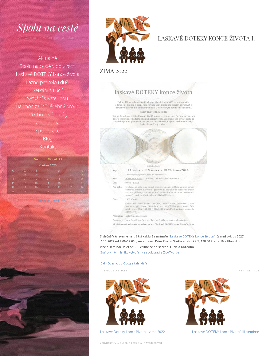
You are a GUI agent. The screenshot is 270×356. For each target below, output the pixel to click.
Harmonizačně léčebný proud (47, 106)
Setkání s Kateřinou (47, 98)
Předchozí (40, 159)
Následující (55, 159)
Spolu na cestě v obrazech (48, 66)
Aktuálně (47, 58)
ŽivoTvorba (48, 122)
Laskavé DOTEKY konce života (47, 74)
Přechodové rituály (48, 114)
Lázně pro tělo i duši (47, 82)
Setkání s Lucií (48, 90)
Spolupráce (48, 130)
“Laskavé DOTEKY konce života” (192, 236)
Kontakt (48, 146)
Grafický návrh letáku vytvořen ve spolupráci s (131, 252)
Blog (47, 138)
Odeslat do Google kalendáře (127, 263)
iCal (102, 263)
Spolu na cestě (47, 27)
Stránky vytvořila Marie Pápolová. (47, 200)
